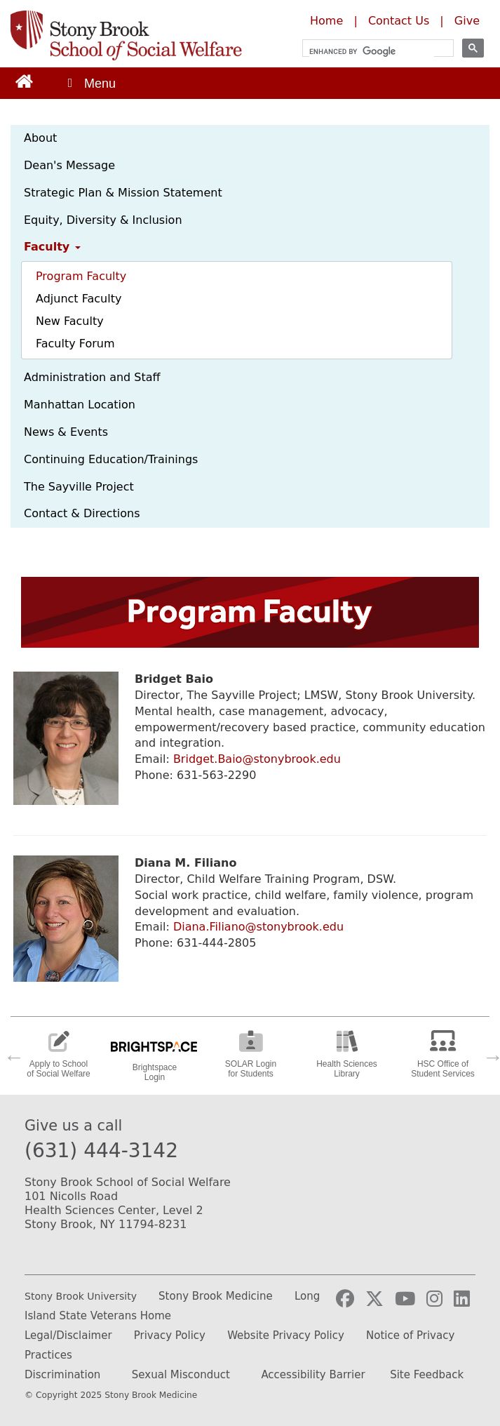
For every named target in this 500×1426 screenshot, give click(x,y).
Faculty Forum (75, 343)
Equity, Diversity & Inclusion (103, 220)
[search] (371, 52)
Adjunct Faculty (78, 298)
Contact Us (398, 20)
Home (326, 20)
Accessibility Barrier (313, 1374)
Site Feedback (427, 1374)
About (40, 138)
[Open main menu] (90, 83)
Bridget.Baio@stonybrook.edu (257, 759)
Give (467, 20)
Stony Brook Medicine (215, 1296)
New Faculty (70, 321)
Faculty (52, 246)
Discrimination (62, 1374)
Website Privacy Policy (285, 1335)
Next (489, 1053)
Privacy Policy (169, 1335)
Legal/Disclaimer (68, 1335)
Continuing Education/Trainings (111, 459)
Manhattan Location (79, 404)
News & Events (66, 432)
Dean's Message (69, 165)
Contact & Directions (82, 513)
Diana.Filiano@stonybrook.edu (258, 926)
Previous (11, 1053)
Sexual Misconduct (181, 1374)
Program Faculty (81, 276)
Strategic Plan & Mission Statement (123, 192)
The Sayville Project (79, 486)
